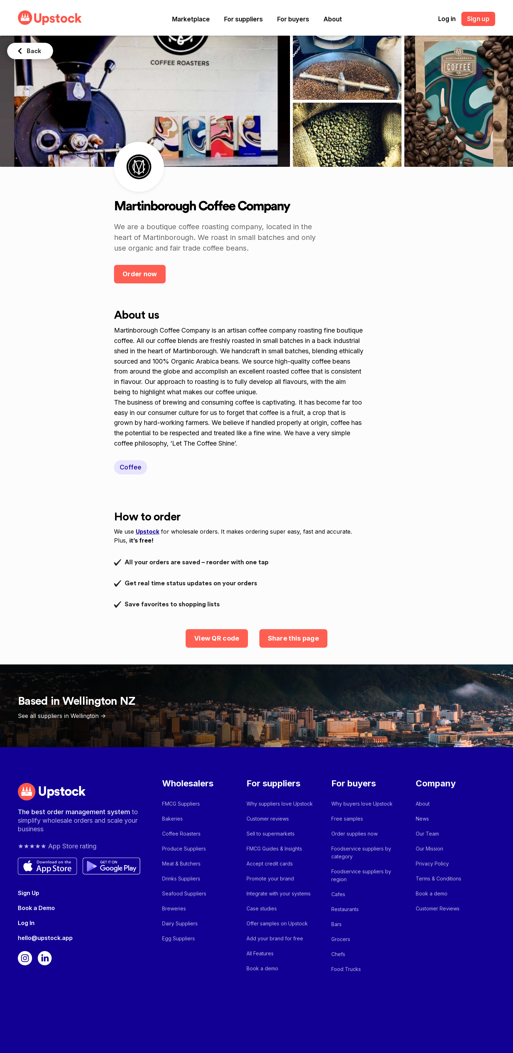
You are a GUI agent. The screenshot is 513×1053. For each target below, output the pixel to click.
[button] (191, 19)
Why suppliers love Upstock (280, 804)
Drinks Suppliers (181, 878)
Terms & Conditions (438, 878)
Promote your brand (270, 878)
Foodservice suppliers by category (361, 852)
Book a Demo (36, 907)
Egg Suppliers (178, 938)
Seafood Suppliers (184, 893)
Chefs (338, 954)
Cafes (338, 894)
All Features (260, 953)
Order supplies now (354, 834)
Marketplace (191, 19)
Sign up (478, 18)
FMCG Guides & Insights (274, 849)
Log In (26, 922)
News (422, 819)
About (332, 19)
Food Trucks (346, 969)
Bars (336, 924)
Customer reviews (268, 819)
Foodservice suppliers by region (361, 875)
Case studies (262, 908)
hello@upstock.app (45, 937)
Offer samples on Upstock (277, 923)
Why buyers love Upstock (362, 804)
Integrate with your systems (279, 893)
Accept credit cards (270, 864)
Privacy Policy (432, 864)
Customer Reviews (438, 908)
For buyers (293, 19)
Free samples (347, 819)
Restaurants (345, 909)
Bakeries (172, 819)
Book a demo (262, 968)
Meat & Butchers (181, 864)
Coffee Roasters (181, 834)
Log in (447, 18)
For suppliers (243, 19)
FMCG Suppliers (181, 804)
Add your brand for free (275, 938)
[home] (50, 18)
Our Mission (429, 849)
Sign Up (28, 893)
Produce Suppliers (184, 849)
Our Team (427, 834)
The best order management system (75, 812)
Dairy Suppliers (180, 923)
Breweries (174, 908)
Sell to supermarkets (271, 834)
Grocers (340, 939)
